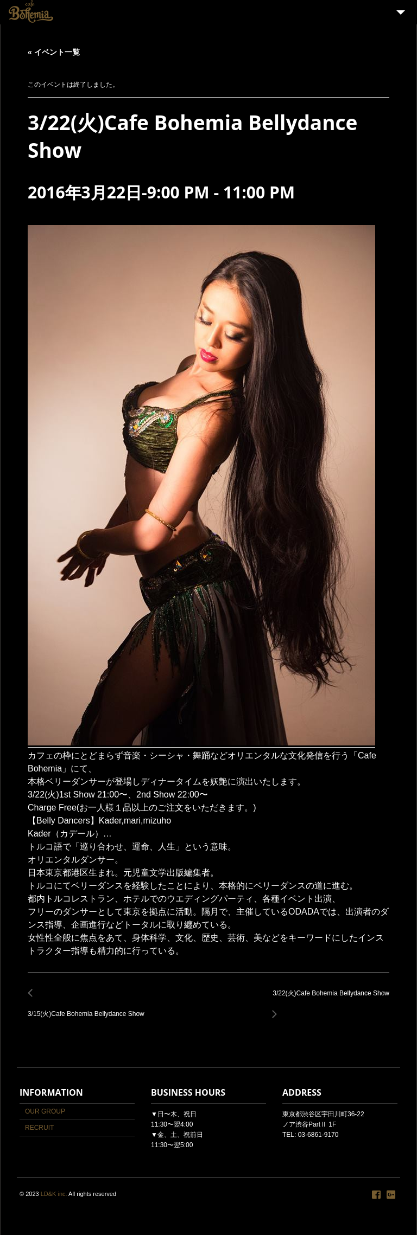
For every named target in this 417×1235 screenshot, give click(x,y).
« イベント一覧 (54, 52)
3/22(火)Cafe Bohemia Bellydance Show (328, 999)
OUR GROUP (45, 1111)
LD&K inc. (54, 1194)
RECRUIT (39, 1127)
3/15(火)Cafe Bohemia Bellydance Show (89, 1008)
